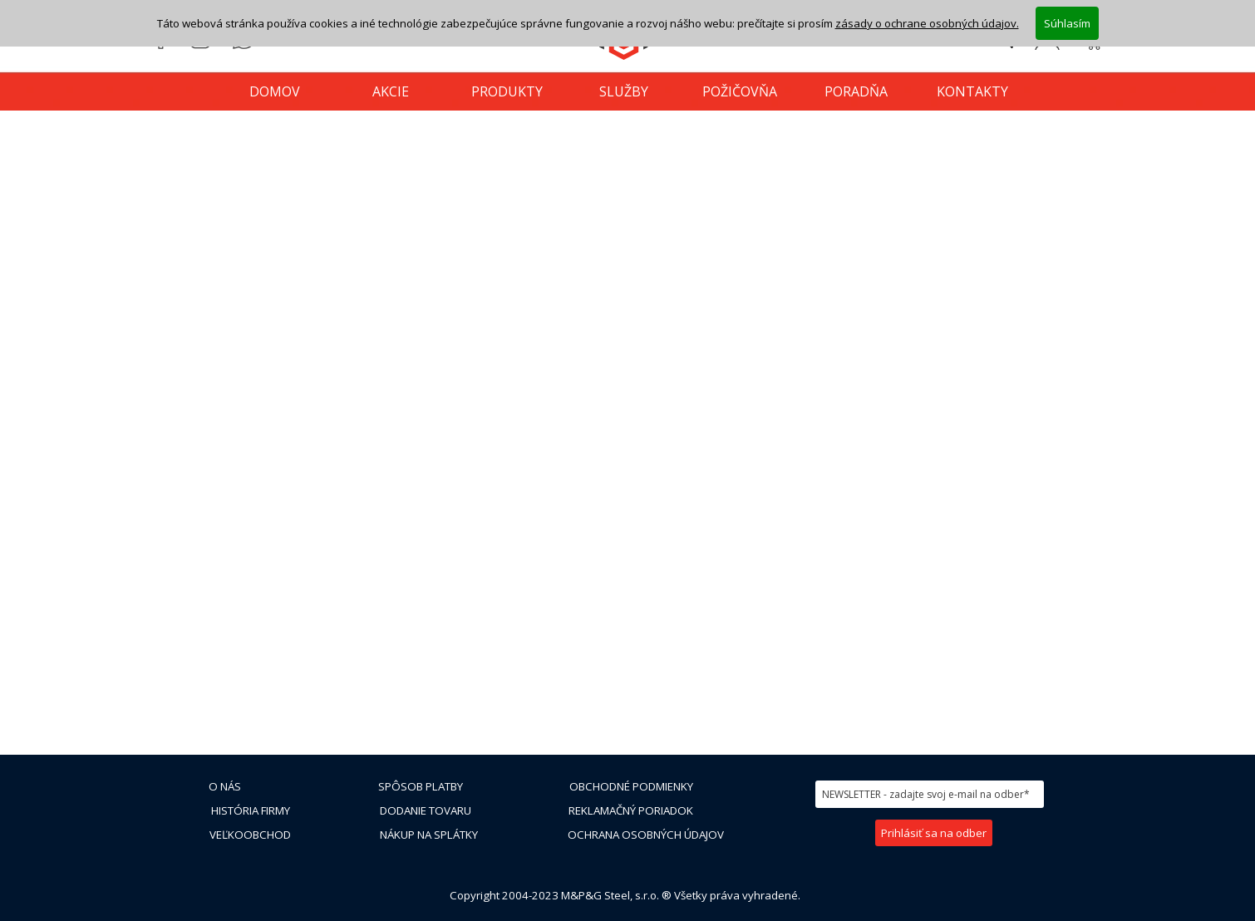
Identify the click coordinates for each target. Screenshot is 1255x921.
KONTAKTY (972, 91)
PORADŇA (856, 91)
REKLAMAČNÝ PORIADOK (630, 810)
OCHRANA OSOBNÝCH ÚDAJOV (646, 834)
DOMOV (274, 91)
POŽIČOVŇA (739, 91)
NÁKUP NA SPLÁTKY (429, 834)
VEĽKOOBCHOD (250, 834)
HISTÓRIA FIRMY (250, 810)
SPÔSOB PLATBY (420, 786)
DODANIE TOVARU (425, 810)
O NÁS (225, 786)
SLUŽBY (623, 91)
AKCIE (390, 91)
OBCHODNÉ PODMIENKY (631, 786)
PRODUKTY (507, 91)
